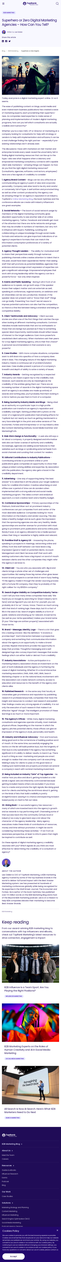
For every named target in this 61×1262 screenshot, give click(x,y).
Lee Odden (18, 32)
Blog (3, 51)
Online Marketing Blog (22, 199)
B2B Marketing (8, 13)
